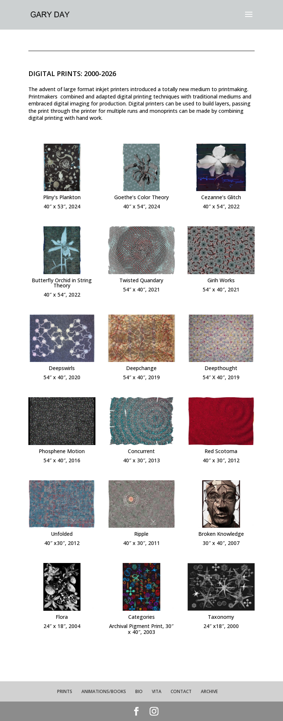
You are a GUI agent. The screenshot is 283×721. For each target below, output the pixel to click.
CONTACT (181, 691)
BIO (139, 691)
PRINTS (64, 691)
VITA (156, 691)
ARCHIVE (209, 691)
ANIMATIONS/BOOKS (103, 691)
